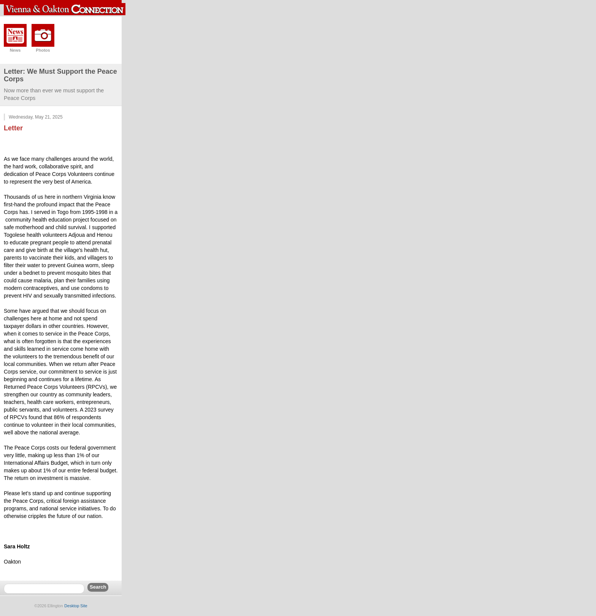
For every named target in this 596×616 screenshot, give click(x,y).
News (15, 50)
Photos (43, 50)
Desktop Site (75, 605)
